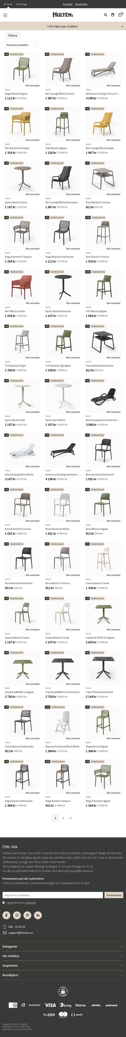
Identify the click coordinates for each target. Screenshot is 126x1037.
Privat (8, 4)
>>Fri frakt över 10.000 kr (62, 26)
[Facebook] (6, 915)
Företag (21, 4)
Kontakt (68, 4)
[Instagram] (17, 915)
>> (70, 818)
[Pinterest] (27, 915)
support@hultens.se (80, 871)
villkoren (30, 902)
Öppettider (81, 4)
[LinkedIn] (38, 915)
